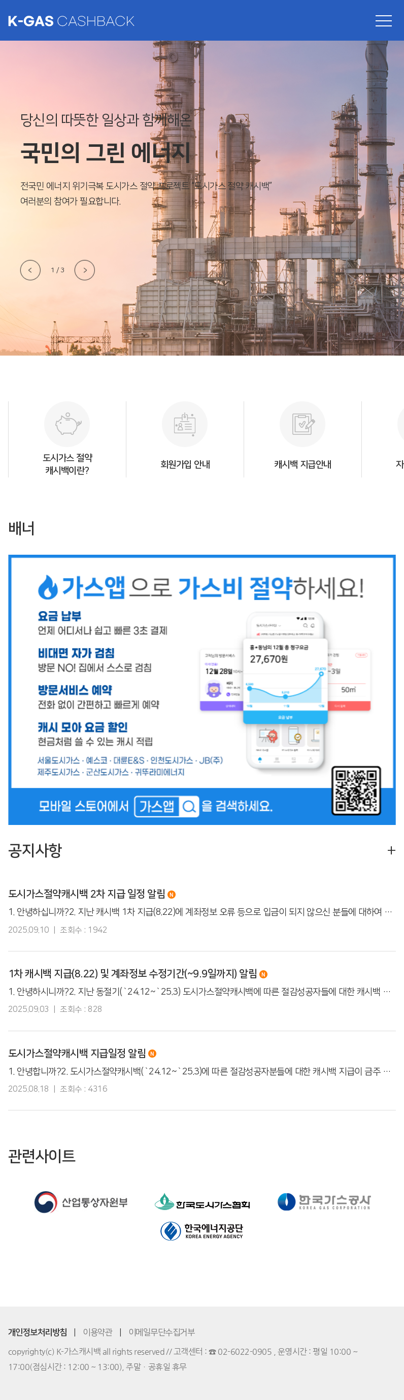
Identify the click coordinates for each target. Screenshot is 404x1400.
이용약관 (97, 1332)
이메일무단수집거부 (161, 1332)
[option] (67, 439)
